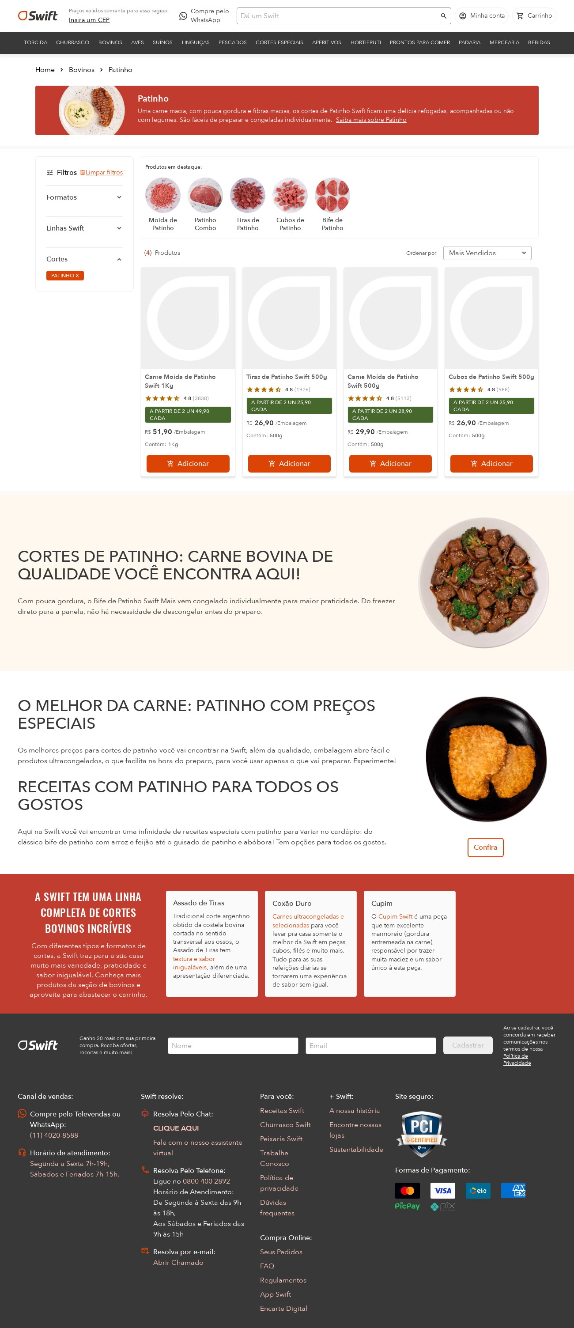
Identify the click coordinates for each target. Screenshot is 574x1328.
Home (45, 70)
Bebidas (539, 42)
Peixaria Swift (281, 1139)
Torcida (35, 42)
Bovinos (110, 42)
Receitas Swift (282, 1111)
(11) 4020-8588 (54, 1135)
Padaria (469, 42)
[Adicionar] (188, 464)
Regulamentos (283, 1280)
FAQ (267, 1266)
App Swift (275, 1294)
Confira (486, 847)
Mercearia (504, 42)
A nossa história (354, 1111)
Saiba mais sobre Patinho (371, 120)
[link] (89, 20)
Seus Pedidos (281, 1252)
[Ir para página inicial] (38, 16)
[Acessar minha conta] (482, 16)
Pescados (233, 42)
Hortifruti (366, 42)
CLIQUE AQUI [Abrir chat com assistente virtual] (176, 1128)
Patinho (120, 70)
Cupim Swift (395, 916)
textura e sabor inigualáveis (194, 963)
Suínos (163, 42)
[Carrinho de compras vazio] (534, 16)
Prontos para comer (420, 42)
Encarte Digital (283, 1308)
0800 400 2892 (206, 1181)
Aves (137, 42)
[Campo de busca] (338, 16)
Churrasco (72, 42)
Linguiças (196, 42)
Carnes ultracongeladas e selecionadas (308, 920)
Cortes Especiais (279, 42)
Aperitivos (326, 42)
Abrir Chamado (178, 1262)
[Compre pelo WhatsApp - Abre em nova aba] (206, 16)
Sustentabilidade (356, 1149)
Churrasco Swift (285, 1125)
